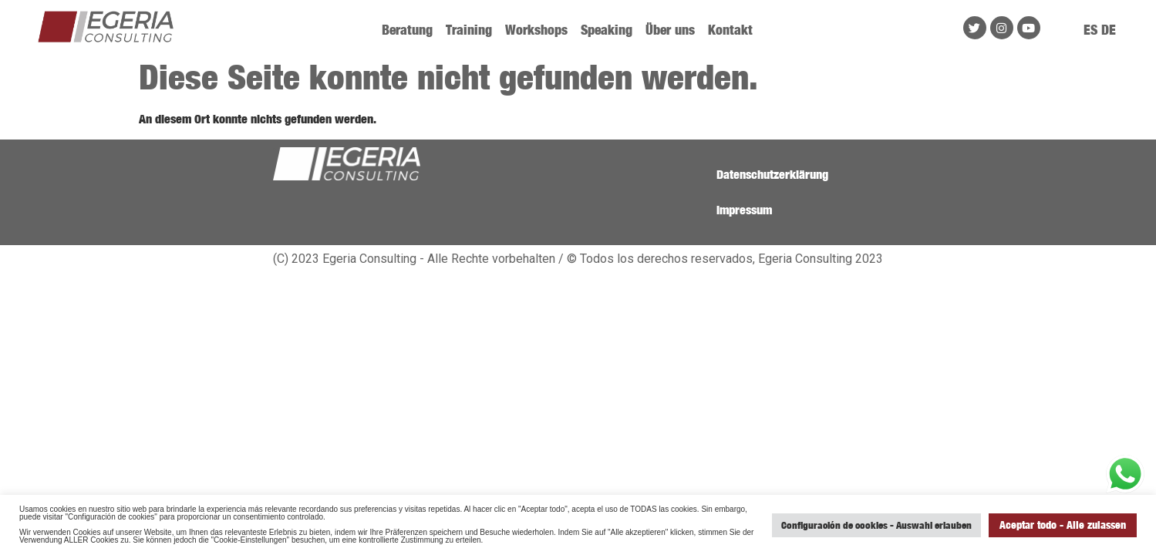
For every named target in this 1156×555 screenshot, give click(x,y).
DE (1108, 30)
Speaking (606, 30)
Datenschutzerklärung (772, 174)
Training (469, 30)
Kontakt (730, 30)
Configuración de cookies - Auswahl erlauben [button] (876, 525)
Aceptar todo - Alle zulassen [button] (1062, 524)
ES (1090, 30)
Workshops (536, 30)
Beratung (407, 30)
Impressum (744, 209)
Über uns (670, 30)
